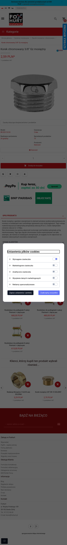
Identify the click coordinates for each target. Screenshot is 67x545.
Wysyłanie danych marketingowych (27, 278)
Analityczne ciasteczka (22, 272)
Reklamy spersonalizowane (23, 284)
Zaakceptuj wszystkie (49, 293)
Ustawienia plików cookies (23, 251)
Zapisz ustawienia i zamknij (20, 293)
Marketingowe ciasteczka (23, 265)
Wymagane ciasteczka (22, 259)
